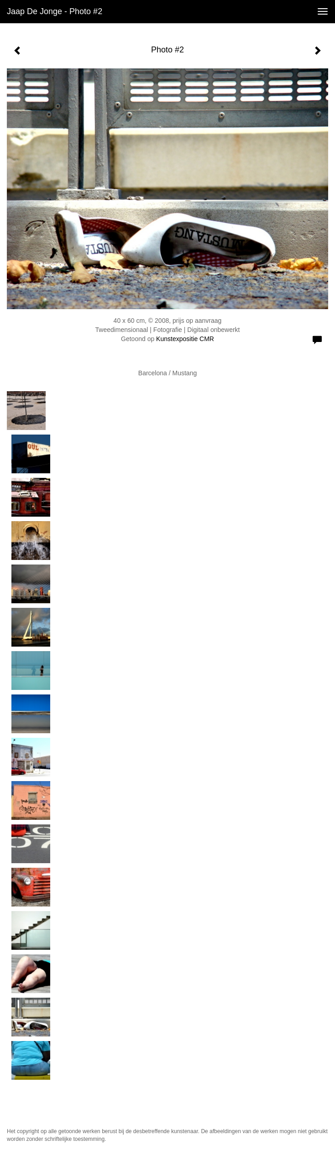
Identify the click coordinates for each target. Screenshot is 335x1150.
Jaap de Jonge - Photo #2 (54, 11)
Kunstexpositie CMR (185, 338)
